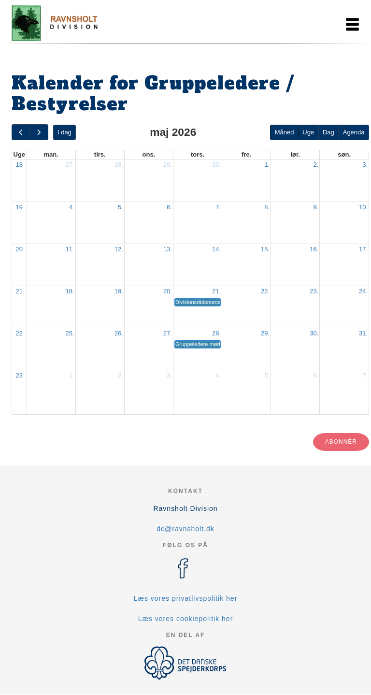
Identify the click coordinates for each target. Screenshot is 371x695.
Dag (328, 132)
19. (118, 291)
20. (167, 291)
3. (365, 164)
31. (363, 333)
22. (265, 291)
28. (118, 164)
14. (216, 249)
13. (167, 249)
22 (19, 333)
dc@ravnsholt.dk (185, 529)
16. (314, 249)
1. (267, 164)
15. (265, 249)
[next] (38, 132)
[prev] (21, 132)
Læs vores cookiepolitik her (185, 619)
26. (118, 333)
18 (19, 164)
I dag (64, 132)
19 (19, 207)
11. (70, 249)
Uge (308, 132)
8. (267, 207)
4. (71, 207)
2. (315, 164)
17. (363, 249)
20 (19, 249)
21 (19, 291)
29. (167, 164)
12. (118, 249)
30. (216, 164)
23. (314, 291)
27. (70, 164)
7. (218, 207)
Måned (284, 132)
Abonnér (341, 441)
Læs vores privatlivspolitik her (186, 598)
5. (120, 207)
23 (19, 375)
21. (216, 291)
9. (315, 207)
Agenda (354, 132)
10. (363, 207)
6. (169, 207)
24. (363, 291)
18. (70, 291)
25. (70, 333)
